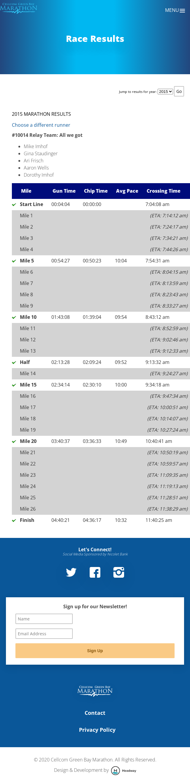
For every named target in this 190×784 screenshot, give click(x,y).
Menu (175, 10)
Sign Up (95, 650)
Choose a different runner (41, 125)
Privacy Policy (97, 729)
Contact (95, 712)
